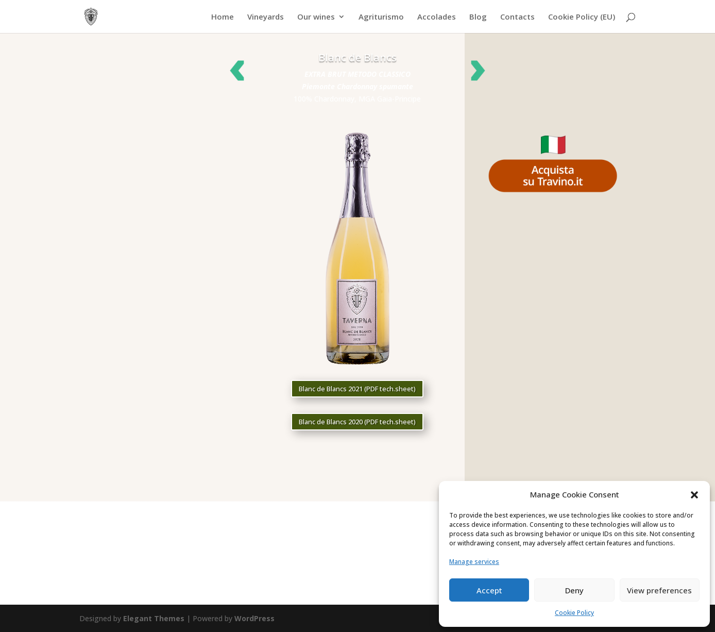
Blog (478, 17)
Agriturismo (381, 17)
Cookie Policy (574, 612)
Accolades (436, 17)
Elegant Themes (153, 618)
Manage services (474, 561)
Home (222, 17)
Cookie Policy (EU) (581, 17)
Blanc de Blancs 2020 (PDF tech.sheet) (357, 421)
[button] (694, 495)
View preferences (659, 590)
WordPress (254, 618)
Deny (574, 590)
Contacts (517, 17)
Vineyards (265, 17)
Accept (489, 590)
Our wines (316, 17)
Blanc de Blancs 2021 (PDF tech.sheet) (357, 388)
